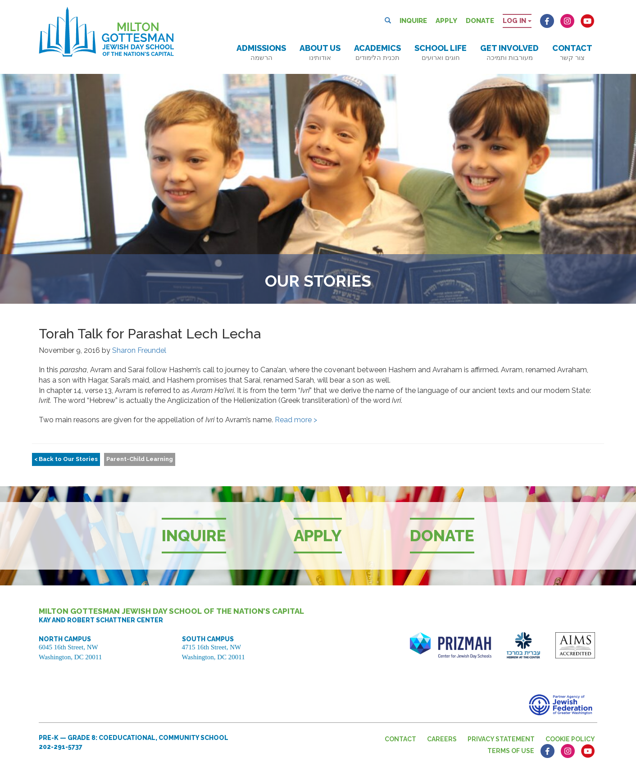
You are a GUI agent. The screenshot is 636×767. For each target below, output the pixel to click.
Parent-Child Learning (139, 459)
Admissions (261, 52)
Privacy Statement (501, 739)
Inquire (413, 21)
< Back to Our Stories (66, 459)
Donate (480, 21)
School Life (440, 52)
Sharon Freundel (139, 350)
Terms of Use (510, 750)
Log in (517, 21)
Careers (442, 739)
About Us (320, 52)
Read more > (296, 419)
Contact (572, 52)
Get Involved (509, 52)
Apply (446, 21)
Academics (377, 52)
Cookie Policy (570, 739)
